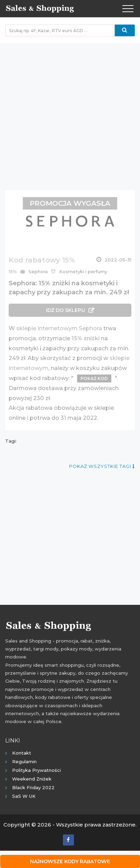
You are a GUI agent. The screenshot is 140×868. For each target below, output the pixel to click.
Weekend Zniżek (32, 779)
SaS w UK (24, 796)
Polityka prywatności (36, 770)
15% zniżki (86, 338)
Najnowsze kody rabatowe (70, 861)
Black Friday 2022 (33, 787)
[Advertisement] (70, 113)
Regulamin (24, 761)
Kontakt (21, 753)
